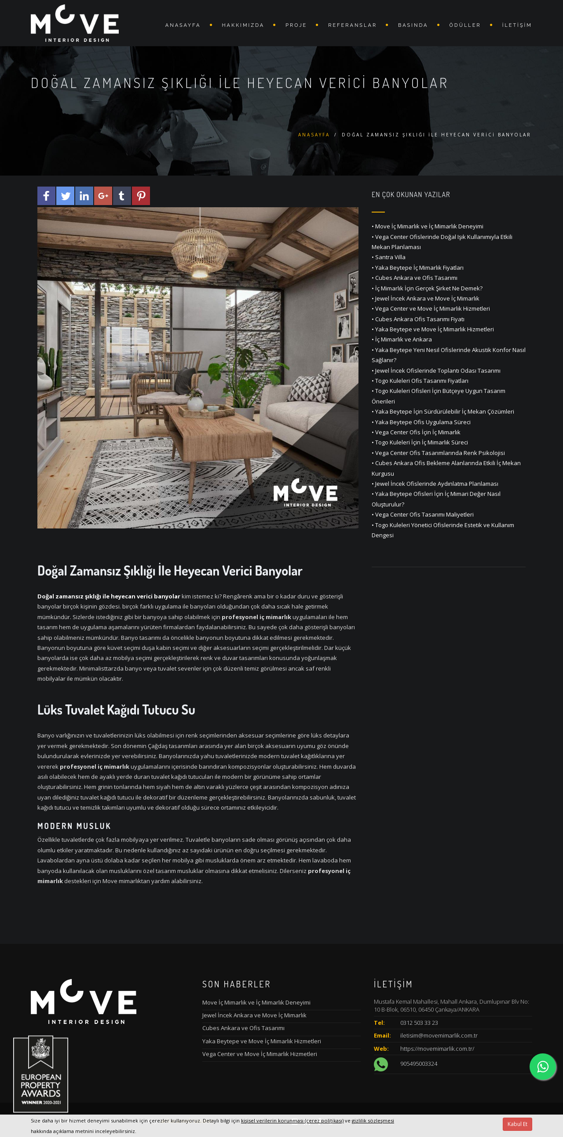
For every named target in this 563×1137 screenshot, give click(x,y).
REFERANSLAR (352, 25)
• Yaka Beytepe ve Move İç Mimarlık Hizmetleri (433, 329)
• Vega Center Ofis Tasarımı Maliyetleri (423, 514)
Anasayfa (183, 25)
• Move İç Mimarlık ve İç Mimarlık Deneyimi (427, 226)
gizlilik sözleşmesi (373, 1120)
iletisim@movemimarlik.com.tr (439, 1035)
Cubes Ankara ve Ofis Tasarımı (243, 1028)
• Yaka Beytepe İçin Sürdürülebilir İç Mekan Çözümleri (443, 411)
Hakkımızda (243, 25)
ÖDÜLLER (465, 25)
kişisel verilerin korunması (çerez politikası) (292, 1120)
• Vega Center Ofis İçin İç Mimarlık (416, 432)
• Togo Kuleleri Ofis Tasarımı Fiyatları (420, 381)
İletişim (517, 25)
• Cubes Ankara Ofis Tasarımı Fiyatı (418, 319)
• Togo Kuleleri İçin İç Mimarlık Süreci (420, 442)
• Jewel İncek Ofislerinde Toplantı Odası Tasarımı (436, 370)
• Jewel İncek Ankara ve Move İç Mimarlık (425, 298)
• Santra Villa (389, 257)
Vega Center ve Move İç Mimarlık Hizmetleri (259, 1054)
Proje (296, 25)
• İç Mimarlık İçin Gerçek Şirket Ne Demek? (427, 288)
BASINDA (413, 25)
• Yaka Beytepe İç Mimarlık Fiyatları (418, 267)
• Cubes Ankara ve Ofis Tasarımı (414, 278)
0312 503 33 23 (419, 1023)
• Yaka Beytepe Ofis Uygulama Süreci (421, 422)
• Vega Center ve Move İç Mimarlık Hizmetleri (431, 308)
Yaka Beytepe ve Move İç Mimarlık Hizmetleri (261, 1041)
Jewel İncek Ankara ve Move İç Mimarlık (254, 1015)
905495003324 (418, 1064)
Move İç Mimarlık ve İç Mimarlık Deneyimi (256, 1002)
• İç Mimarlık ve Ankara (402, 339)
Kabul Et (517, 1124)
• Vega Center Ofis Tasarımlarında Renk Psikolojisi (438, 453)
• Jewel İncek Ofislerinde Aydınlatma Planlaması (435, 484)
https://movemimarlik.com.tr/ (437, 1049)
